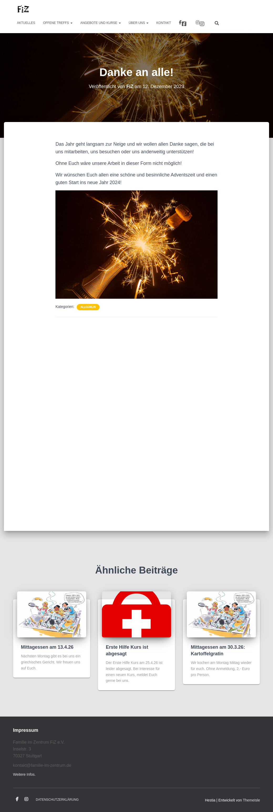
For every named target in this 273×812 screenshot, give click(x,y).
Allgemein (88, 307)
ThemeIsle (251, 800)
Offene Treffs (58, 23)
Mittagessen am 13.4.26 (47, 647)
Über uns (138, 23)
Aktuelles (26, 23)
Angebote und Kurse (100, 23)
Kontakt (163, 23)
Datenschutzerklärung (57, 799)
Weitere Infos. (24, 774)
